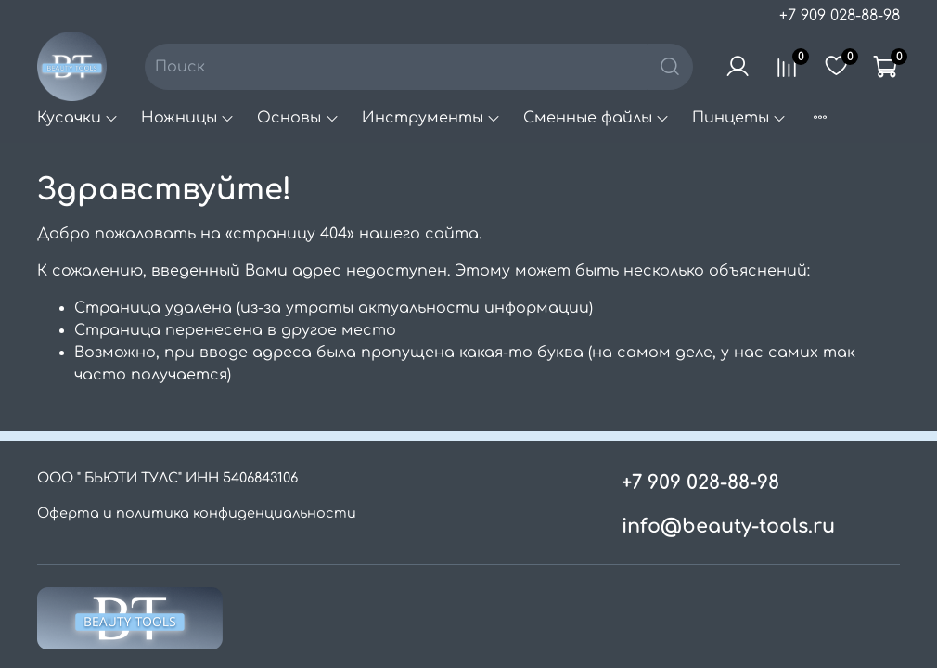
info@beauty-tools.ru (728, 526)
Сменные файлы (596, 117)
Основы (298, 117)
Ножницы (188, 117)
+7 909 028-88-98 (839, 15)
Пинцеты (739, 117)
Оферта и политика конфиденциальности (196, 513)
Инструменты (431, 117)
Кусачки (78, 117)
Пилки (842, 117)
